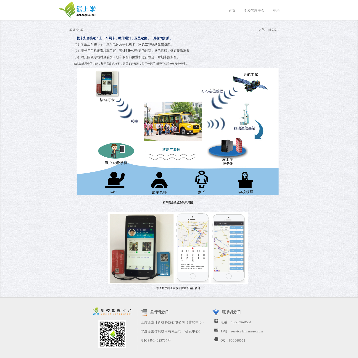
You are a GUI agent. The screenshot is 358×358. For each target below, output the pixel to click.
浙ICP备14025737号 (156, 340)
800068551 (237, 340)
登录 (276, 10)
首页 (232, 10)
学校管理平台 (254, 10)
